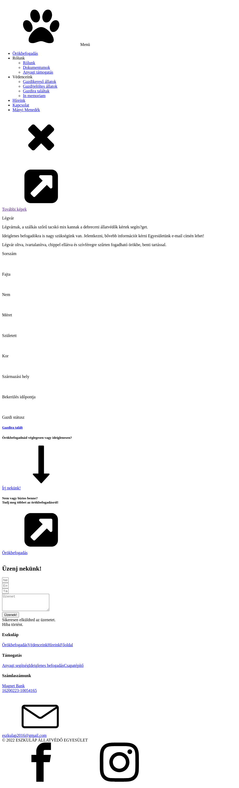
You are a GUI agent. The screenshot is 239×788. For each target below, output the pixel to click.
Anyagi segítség (15, 668)
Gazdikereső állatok (39, 81)
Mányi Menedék (26, 110)
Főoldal (66, 648)
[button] (119, 189)
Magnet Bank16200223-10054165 (19, 691)
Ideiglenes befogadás (46, 668)
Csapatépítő (74, 668)
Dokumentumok (36, 67)
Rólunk (19, 58)
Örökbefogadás (25, 53)
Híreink (19, 100)
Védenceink (22, 77)
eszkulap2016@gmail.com (24, 738)
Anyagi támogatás (38, 72)
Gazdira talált (12, 427)
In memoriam (34, 95)
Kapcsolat (21, 105)
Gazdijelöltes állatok (40, 86)
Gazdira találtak (36, 91)
